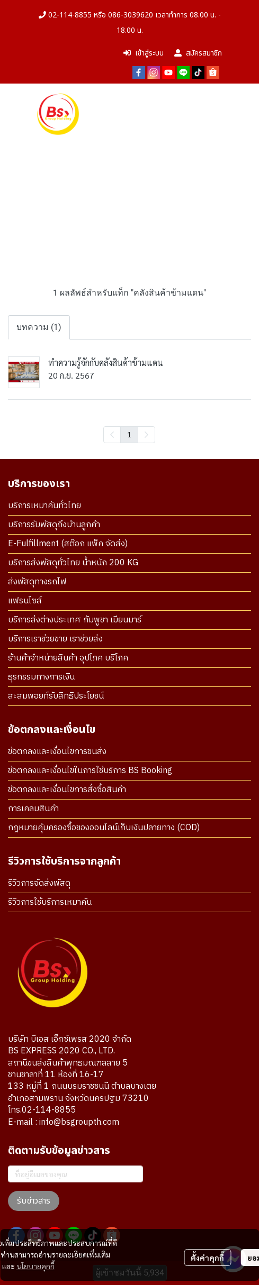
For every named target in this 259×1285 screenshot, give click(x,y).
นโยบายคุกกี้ (35, 1266)
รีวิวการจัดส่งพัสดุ (39, 883)
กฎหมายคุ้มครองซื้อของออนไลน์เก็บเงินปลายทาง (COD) (104, 828)
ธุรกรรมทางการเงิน (41, 677)
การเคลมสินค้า (33, 809)
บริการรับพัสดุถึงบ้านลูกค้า (54, 525)
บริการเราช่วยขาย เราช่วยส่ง (55, 639)
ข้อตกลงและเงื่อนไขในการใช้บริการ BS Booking (90, 771)
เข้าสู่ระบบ (143, 53)
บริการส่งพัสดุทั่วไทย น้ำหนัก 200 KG (73, 563)
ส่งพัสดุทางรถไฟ (37, 582)
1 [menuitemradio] (129, 434)
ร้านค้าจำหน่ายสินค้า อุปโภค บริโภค (68, 658)
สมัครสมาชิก (198, 53)
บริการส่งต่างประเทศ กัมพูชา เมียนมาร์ (74, 620)
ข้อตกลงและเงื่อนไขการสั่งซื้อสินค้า (67, 790)
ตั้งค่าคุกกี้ (207, 1257)
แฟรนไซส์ (25, 601)
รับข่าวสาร (33, 1201)
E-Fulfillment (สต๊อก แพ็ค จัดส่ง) (68, 544)
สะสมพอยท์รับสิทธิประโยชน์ (56, 696)
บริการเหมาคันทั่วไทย (44, 506)
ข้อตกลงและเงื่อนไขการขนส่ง (57, 752)
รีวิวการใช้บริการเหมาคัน (50, 902)
